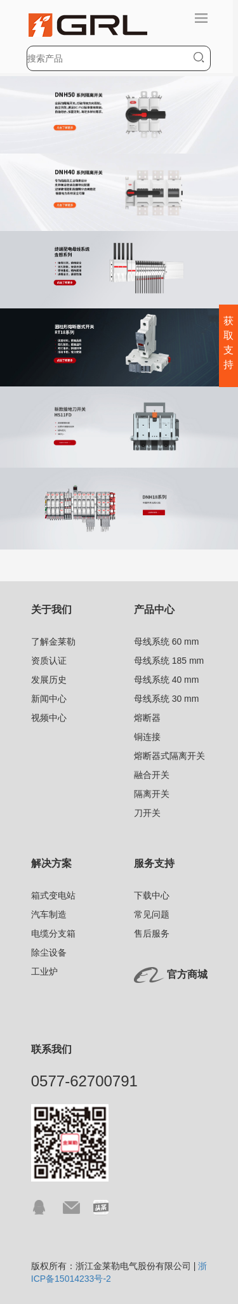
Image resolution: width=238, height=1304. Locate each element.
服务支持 (154, 863)
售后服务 (151, 933)
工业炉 (44, 971)
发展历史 (49, 680)
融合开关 (151, 775)
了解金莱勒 (53, 641)
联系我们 (51, 1049)
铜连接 (147, 737)
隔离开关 (151, 794)
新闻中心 (49, 699)
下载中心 (151, 895)
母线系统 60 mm (166, 641)
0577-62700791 (84, 1081)
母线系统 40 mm (166, 680)
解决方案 (51, 863)
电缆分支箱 (53, 933)
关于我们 (51, 609)
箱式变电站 (53, 895)
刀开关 (147, 813)
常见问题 (151, 914)
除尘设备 (49, 952)
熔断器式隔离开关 (169, 756)
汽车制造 (49, 914)
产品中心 (154, 609)
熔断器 (147, 718)
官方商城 (187, 974)
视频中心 (49, 718)
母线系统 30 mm (166, 699)
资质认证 (49, 660)
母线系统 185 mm (169, 660)
